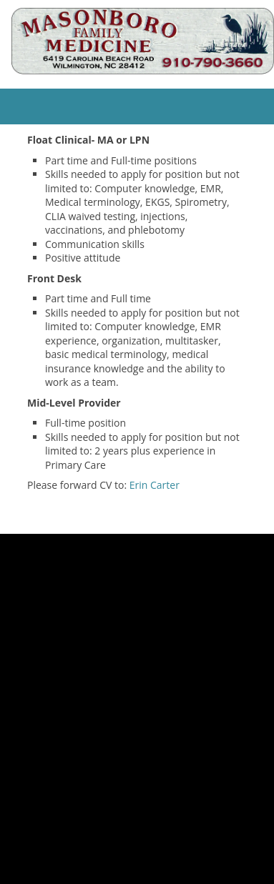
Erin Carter (154, 485)
